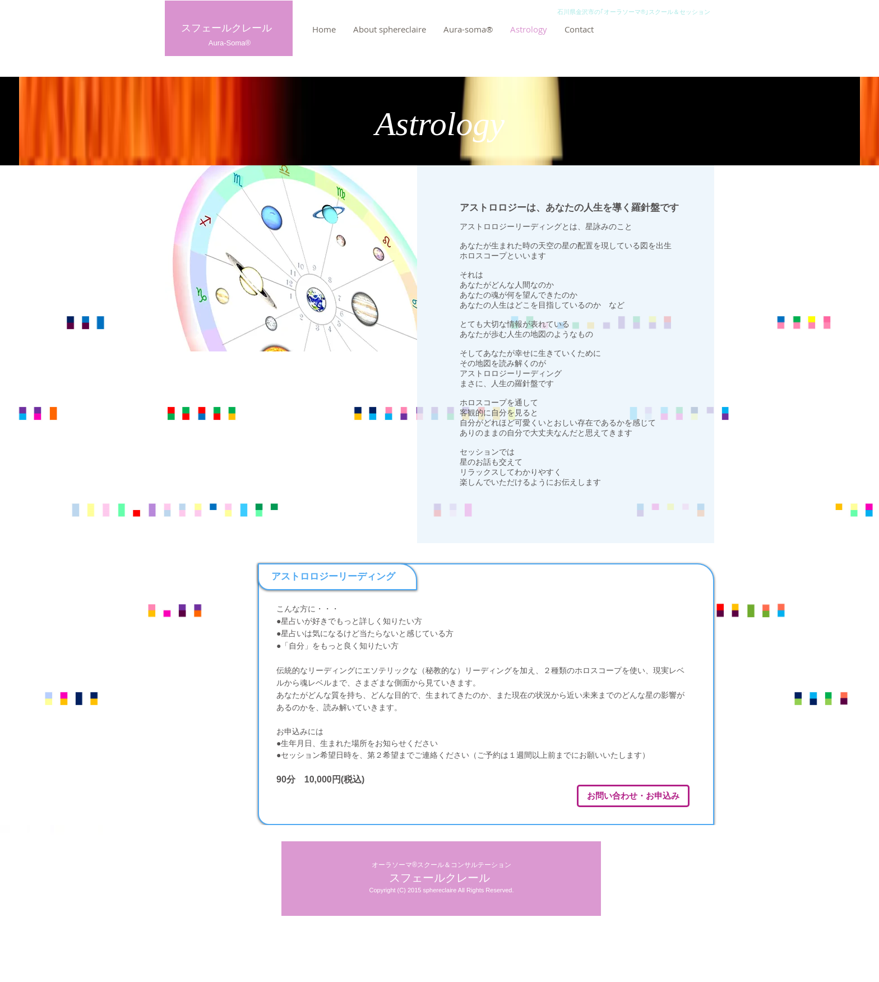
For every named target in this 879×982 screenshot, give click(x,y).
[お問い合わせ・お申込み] (633, 796)
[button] (467, 29)
